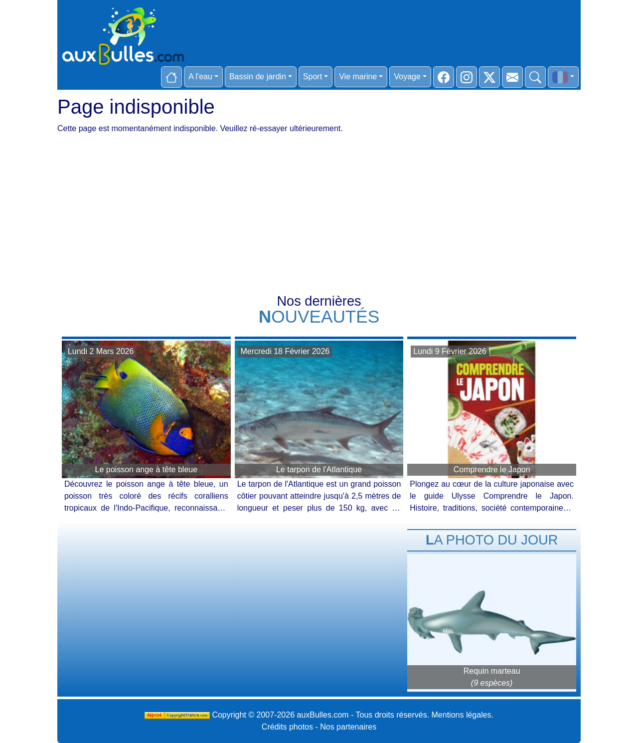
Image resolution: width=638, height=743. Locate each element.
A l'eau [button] (200, 76)
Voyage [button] (407, 76)
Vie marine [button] (358, 76)
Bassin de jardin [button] (257, 76)
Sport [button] (312, 76)
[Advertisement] (319, 220)
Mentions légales (461, 715)
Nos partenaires (348, 727)
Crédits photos (287, 727)
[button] (563, 77)
